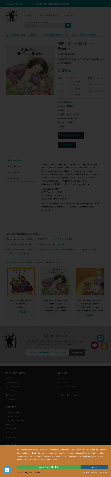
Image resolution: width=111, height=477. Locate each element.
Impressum (86, 472)
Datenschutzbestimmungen (99, 472)
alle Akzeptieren (48, 467)
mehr (94, 467)
